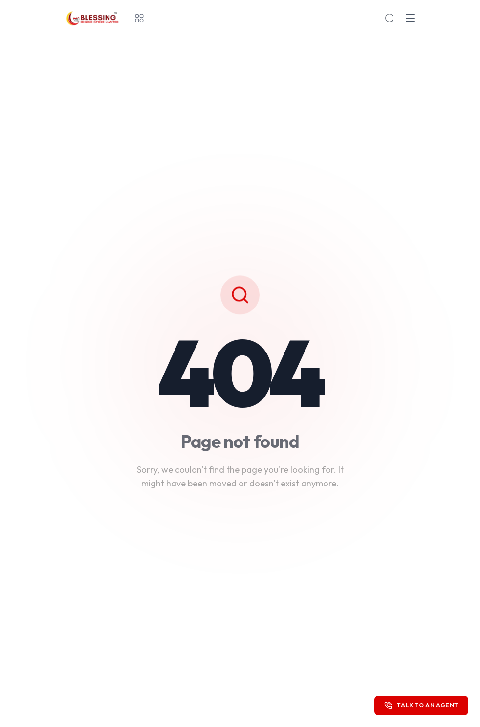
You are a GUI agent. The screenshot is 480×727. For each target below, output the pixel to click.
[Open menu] (410, 18)
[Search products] (389, 18)
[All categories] (139, 18)
